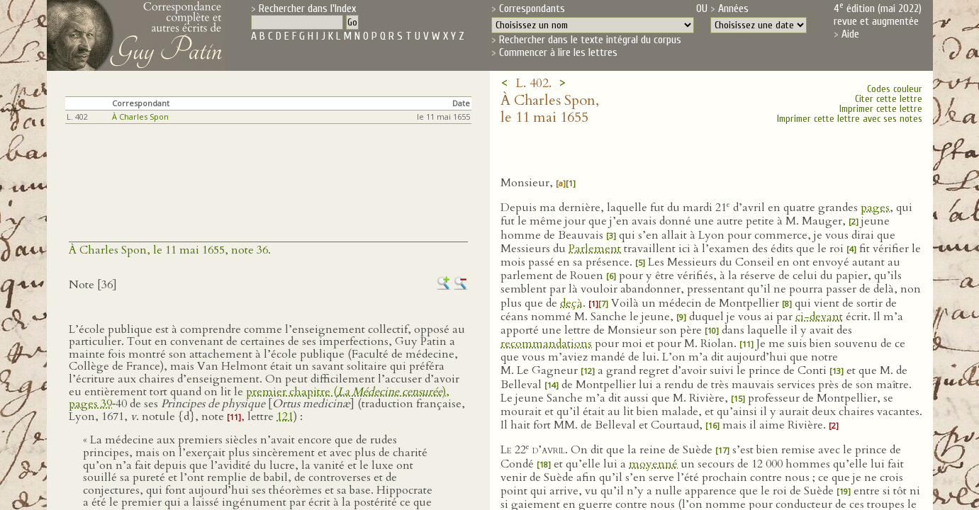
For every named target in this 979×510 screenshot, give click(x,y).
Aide (850, 34)
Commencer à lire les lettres (558, 52)
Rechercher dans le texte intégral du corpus (590, 39)
